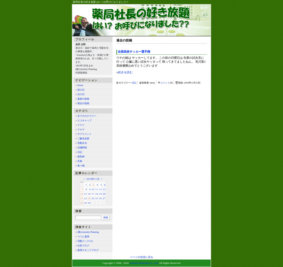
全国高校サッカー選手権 (134, 51)
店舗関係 (82, 147)
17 (93, 194)
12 (100, 189)
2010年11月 (93, 179)
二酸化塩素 (83, 138)
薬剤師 (81, 156)
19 (100, 194)
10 (93, 189)
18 (96, 194)
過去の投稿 (83, 103)
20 (104, 194)
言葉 (79, 161)
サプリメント (84, 134)
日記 (134, 82)
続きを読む (125, 72)
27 (104, 198)
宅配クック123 (85, 241)
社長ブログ (83, 245)
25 (96, 198)
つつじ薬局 (83, 236)
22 (85, 198)
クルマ (81, 129)
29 (85, 203)
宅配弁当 (82, 143)
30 (89, 203)
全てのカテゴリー (86, 116)
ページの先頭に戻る (141, 257)
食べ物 (81, 165)
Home (80, 85)
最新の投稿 (83, 98)
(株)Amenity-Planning (88, 232)
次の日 (81, 94)
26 (100, 198)
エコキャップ (84, 120)
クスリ (81, 125)
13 (104, 189)
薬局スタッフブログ (88, 250)
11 (96, 189)
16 (89, 194)
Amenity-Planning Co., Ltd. (144, 262)
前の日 (81, 89)
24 (93, 198)
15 (85, 194)
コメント (165, 82)
